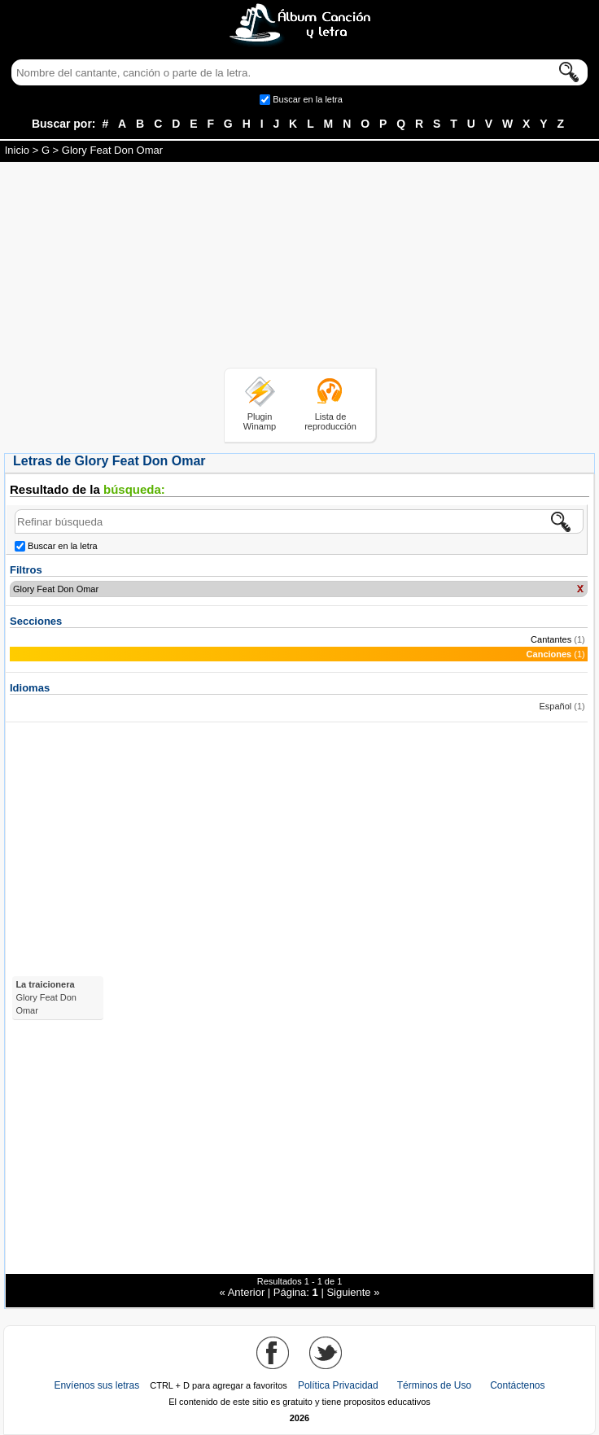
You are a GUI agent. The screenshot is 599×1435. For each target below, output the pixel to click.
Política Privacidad (338, 1385)
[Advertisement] (299, 267)
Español (555, 706)
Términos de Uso (434, 1385)
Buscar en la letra (308, 99)
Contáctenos (517, 1385)
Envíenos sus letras (96, 1385)
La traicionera (46, 997)
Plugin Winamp (259, 421)
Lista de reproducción (330, 421)
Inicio (17, 150)
